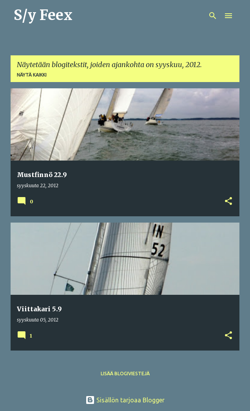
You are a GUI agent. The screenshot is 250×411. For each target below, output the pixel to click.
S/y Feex (43, 15)
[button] (228, 201)
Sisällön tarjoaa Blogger (125, 400)
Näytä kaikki (32, 74)
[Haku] (212, 15)
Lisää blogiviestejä (125, 373)
